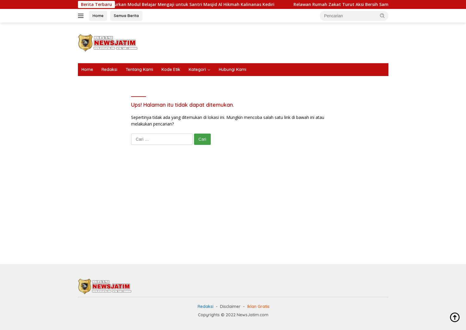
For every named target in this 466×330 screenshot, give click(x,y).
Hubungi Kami (232, 69)
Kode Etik (171, 69)
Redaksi (109, 69)
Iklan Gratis (258, 306)
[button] (382, 15)
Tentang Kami (139, 69)
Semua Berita (126, 15)
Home (98, 15)
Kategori (197, 69)
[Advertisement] (279, 42)
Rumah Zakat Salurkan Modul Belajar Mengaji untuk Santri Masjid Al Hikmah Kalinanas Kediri (180, 4)
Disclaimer (230, 306)
